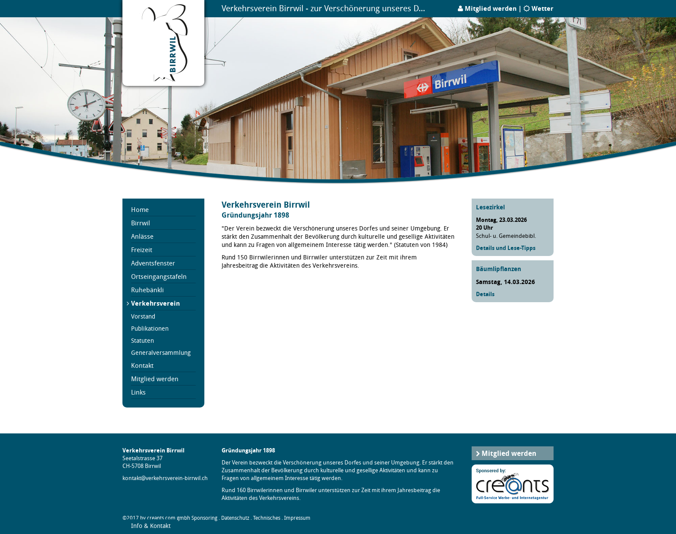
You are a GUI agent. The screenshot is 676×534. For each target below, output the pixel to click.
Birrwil (140, 222)
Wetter (543, 8)
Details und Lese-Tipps (505, 248)
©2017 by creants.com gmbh (156, 518)
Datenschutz (235, 518)
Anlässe (142, 236)
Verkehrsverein (155, 303)
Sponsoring (204, 518)
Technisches (266, 518)
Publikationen (150, 328)
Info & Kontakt (151, 525)
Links (138, 392)
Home (140, 209)
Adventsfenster (153, 263)
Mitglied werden (490, 8)
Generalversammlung (161, 353)
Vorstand (143, 316)
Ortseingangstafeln (159, 276)
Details (485, 294)
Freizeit (141, 249)
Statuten (142, 340)
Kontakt (142, 365)
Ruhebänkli (147, 289)
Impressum (297, 518)
